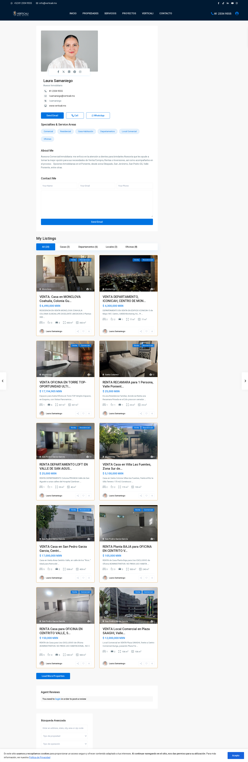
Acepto (235, 755)
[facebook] (219, 3)
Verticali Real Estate (50, 721)
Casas (170, 149)
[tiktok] (224, 3)
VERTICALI (147, 13)
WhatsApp (98, 84)
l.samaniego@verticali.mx (118, 48)
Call (75, 84)
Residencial (65, 100)
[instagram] (237, 3)
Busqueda (187, 116)
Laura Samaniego (114, 33)
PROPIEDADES (90, 13)
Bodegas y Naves (175, 142)
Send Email (52, 84)
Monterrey (110, 257)
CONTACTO (165, 13)
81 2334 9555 (222, 13)
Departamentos (107, 100)
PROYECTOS (129, 13)
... (44, 285)
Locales (171, 163)
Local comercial (129, 100)
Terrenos (171, 184)
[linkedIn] (228, 3)
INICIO (73, 13)
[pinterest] (55, 732)
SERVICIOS (110, 13)
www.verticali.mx (113, 58)
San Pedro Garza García (53, 425)
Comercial (48, 100)
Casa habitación (85, 100)
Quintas (170, 177)
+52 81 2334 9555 (21, 3)
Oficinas (47, 107)
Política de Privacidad (39, 757)
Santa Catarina (111, 343)
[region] (124, 755)
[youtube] (232, 3)
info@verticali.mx (46, 3)
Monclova (46, 257)
